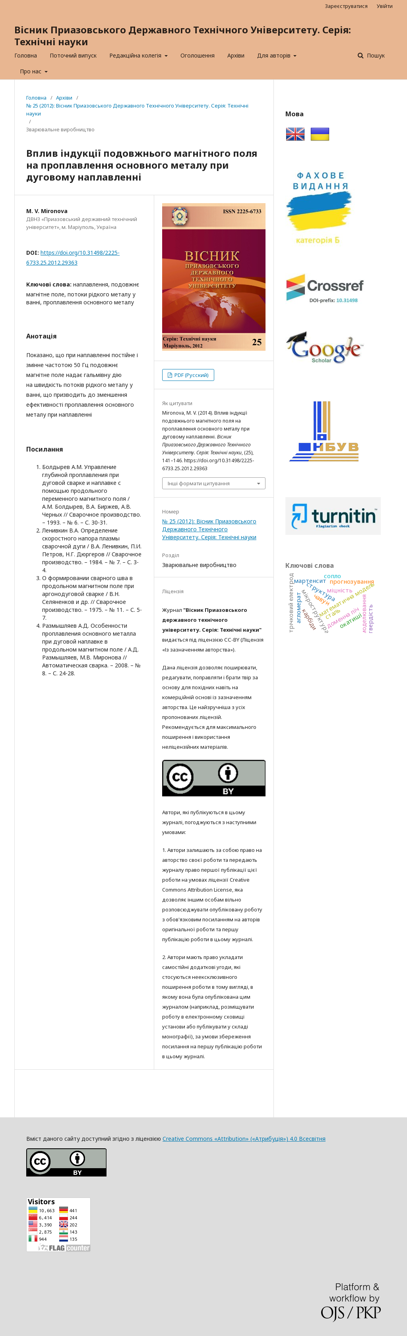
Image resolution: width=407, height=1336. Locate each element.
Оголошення (197, 55)
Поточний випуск (73, 55)
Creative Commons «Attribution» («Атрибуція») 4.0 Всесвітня (244, 1138)
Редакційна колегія (136, 55)
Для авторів (274, 55)
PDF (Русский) (191, 375)
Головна (25, 55)
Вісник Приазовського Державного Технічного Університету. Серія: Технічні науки (182, 35)
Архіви (235, 55)
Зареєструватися (346, 6)
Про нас (31, 71)
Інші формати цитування (199, 483)
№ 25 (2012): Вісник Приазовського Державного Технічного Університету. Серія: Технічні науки (137, 109)
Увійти (385, 6)
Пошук (375, 55)
